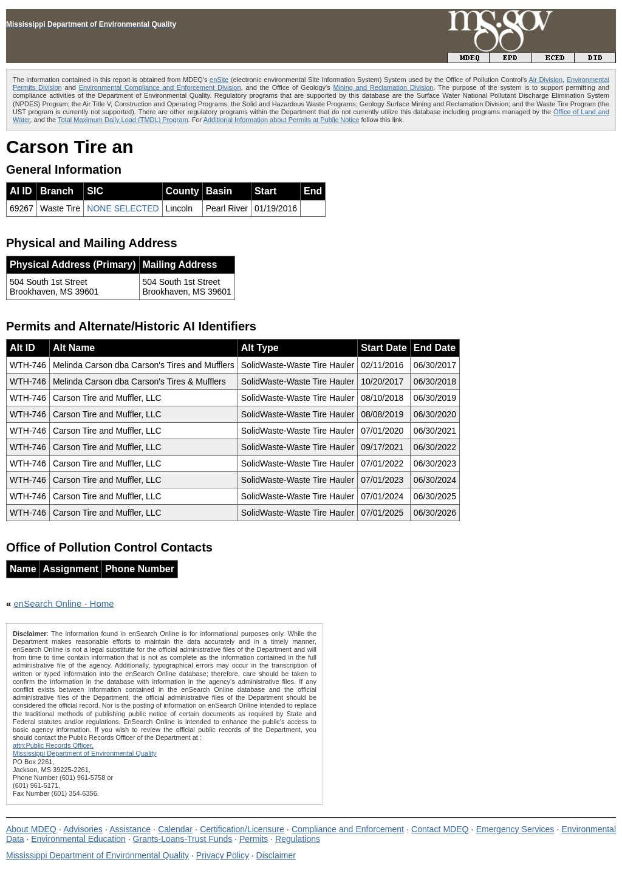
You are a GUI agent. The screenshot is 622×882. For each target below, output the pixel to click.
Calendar (175, 829)
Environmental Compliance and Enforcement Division (160, 87)
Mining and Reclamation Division (383, 87)
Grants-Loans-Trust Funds (183, 839)
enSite (219, 79)
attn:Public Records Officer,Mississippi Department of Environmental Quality (85, 749)
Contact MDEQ (439, 829)
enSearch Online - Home (64, 603)
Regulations (297, 839)
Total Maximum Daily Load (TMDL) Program (123, 119)
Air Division (545, 79)
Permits (253, 839)
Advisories (83, 829)
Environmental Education (78, 839)
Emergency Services (515, 829)
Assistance (130, 829)
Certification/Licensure (242, 829)
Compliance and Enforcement (348, 829)
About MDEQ (31, 829)
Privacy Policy (222, 855)
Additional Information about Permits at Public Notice (281, 119)
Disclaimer (276, 855)
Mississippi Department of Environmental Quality (97, 855)
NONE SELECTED (123, 208)
